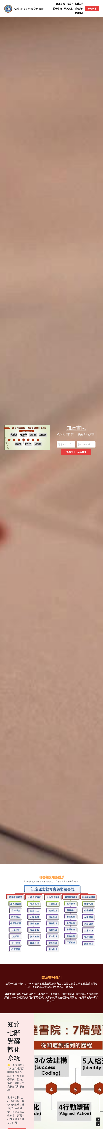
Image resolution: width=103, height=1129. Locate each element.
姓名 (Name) (64, 444)
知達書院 (76, 428)
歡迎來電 (92, 8)
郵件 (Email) (84, 444)
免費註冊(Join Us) (76, 452)
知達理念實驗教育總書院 (29, 8)
